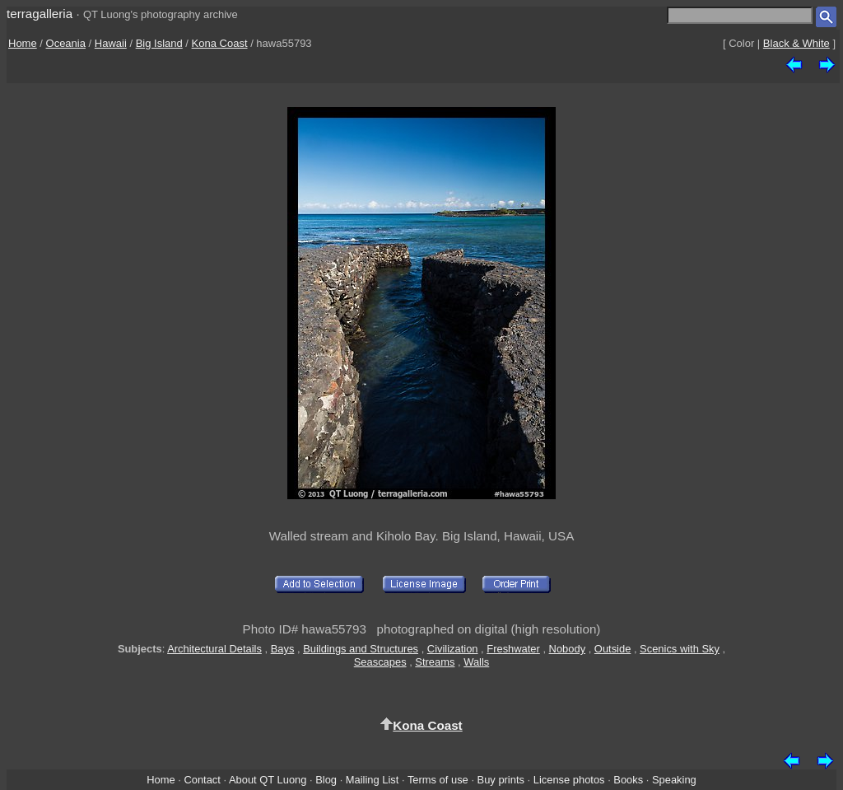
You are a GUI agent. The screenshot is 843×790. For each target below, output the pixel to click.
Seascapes (380, 662)
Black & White (796, 43)
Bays (283, 649)
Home (22, 43)
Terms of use (438, 780)
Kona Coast (220, 43)
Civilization (452, 649)
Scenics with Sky (680, 649)
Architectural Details (214, 649)
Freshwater (513, 649)
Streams (434, 662)
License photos (569, 780)
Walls (476, 662)
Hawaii (111, 43)
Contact (202, 780)
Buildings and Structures (360, 649)
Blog (326, 780)
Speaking (674, 780)
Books (628, 780)
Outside (612, 649)
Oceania (66, 43)
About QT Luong (267, 780)
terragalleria (39, 14)
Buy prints (500, 780)
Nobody (567, 649)
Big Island (159, 43)
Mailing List (372, 780)
